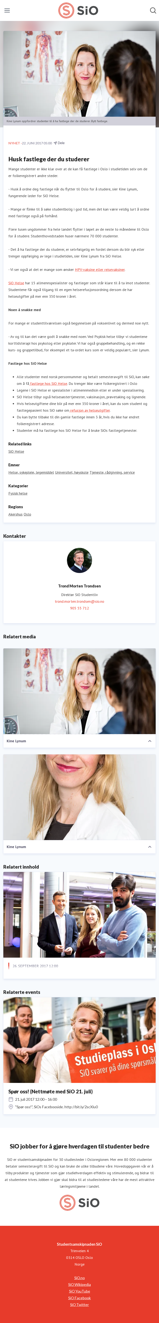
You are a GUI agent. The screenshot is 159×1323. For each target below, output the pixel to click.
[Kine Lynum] (79, 691)
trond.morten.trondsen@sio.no (79, 601)
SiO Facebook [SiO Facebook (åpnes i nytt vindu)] (79, 1298)
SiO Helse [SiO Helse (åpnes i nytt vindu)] (16, 451)
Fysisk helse (17, 493)
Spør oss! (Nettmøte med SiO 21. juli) (50, 1091)
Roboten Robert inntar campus (43, 976)
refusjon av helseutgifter (89, 410)
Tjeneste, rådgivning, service (112, 472)
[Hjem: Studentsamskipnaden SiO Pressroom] (78, 10)
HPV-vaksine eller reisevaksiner (100, 269)
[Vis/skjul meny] (7, 10)
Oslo (27, 514)
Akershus (15, 514)
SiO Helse (16, 283)
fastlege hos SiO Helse (48, 383)
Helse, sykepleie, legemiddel (31, 472)
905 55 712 (79, 608)
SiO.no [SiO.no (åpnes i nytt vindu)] (79, 1277)
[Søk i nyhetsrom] (153, 10)
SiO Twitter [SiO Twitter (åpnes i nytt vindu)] (79, 1304)
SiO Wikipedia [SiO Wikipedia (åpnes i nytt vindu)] (79, 1284)
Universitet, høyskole (71, 472)
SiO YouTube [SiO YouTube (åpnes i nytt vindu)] (79, 1291)
